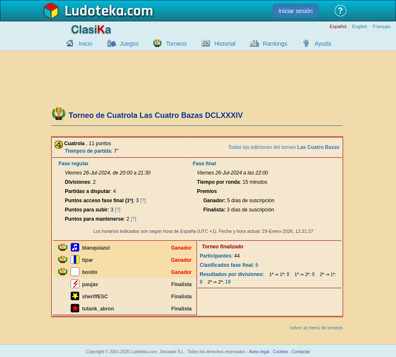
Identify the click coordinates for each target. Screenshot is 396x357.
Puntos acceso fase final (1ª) (99, 200)
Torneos (176, 43)
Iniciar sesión (295, 11)
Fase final (204, 164)
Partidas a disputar (87, 191)
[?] (143, 200)
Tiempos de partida (88, 151)
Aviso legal (259, 351)
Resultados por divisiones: (232, 274)
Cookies (280, 351)
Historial (225, 43)
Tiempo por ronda (218, 182)
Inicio (85, 43)
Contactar (301, 351)
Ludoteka (94, 11)
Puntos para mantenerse (94, 219)
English (359, 26)
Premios (207, 191)
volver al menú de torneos (316, 327)
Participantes (215, 256)
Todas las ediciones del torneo (283, 147)
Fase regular (74, 164)
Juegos (129, 43)
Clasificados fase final (226, 265)
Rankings (275, 43)
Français (382, 26)
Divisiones (77, 182)
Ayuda (323, 43)
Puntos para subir (86, 210)
